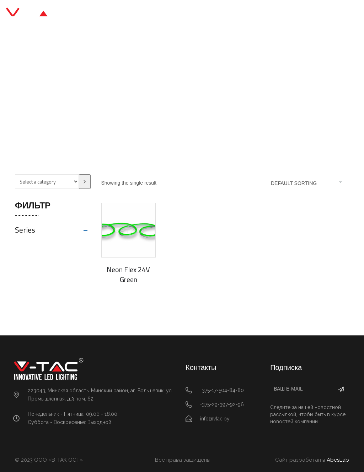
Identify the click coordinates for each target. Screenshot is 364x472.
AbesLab (338, 460)
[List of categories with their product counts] (47, 181)
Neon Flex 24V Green (128, 274)
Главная (130, 96)
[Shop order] (308, 183)
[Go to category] (85, 181)
